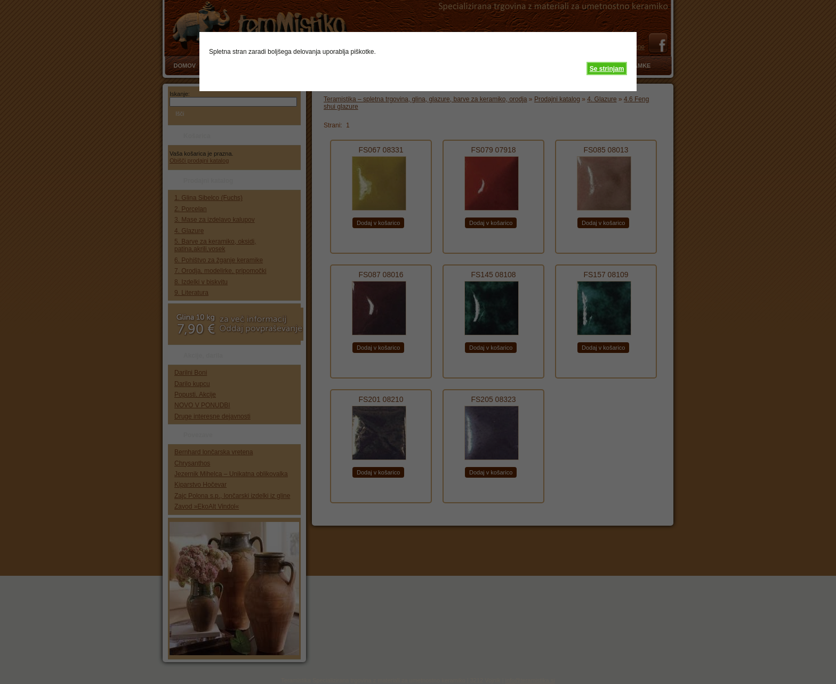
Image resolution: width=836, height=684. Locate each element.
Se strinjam (607, 69)
